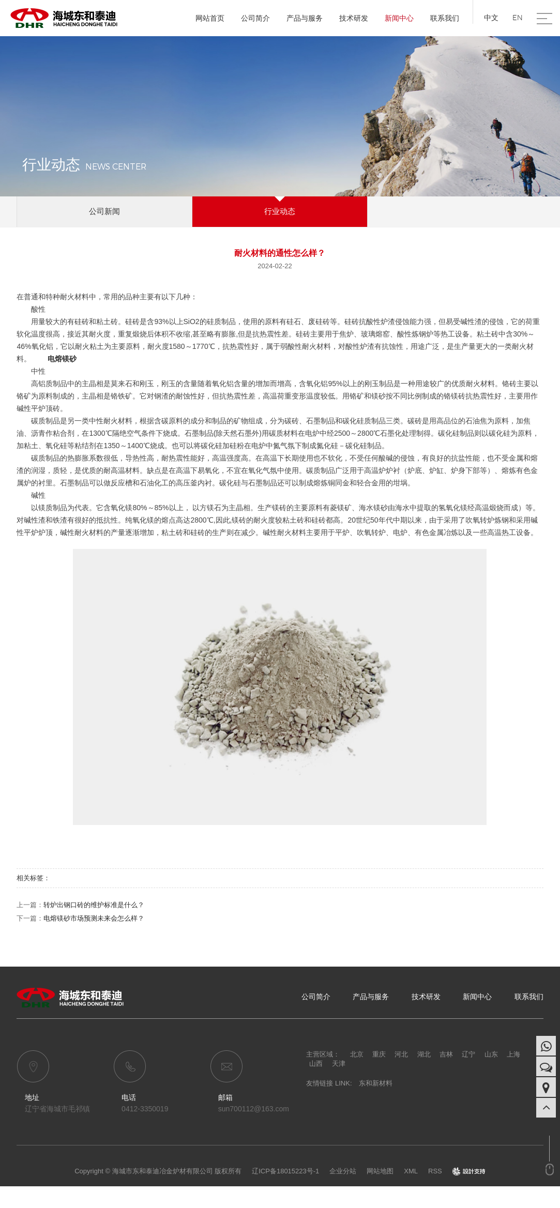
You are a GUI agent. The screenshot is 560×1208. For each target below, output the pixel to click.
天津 (338, 1063)
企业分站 (342, 1171)
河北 (401, 1054)
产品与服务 (304, 18)
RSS (435, 1171)
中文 (491, 17)
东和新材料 (375, 1083)
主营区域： (323, 1054)
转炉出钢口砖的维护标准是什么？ (93, 905)
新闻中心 (399, 18)
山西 (316, 1063)
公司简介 (255, 18)
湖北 (424, 1054)
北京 (357, 1054)
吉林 (446, 1054)
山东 (491, 1054)
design (469, 1171)
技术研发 (353, 18)
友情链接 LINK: (329, 1083)
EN (517, 17)
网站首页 (209, 18)
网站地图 (380, 1171)
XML (411, 1171)
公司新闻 (104, 211)
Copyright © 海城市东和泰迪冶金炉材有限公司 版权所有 (157, 1171)
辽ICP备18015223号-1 (285, 1171)
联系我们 (444, 18)
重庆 (379, 1054)
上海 (513, 1054)
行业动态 (279, 211)
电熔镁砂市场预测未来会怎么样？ (93, 918)
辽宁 (468, 1054)
